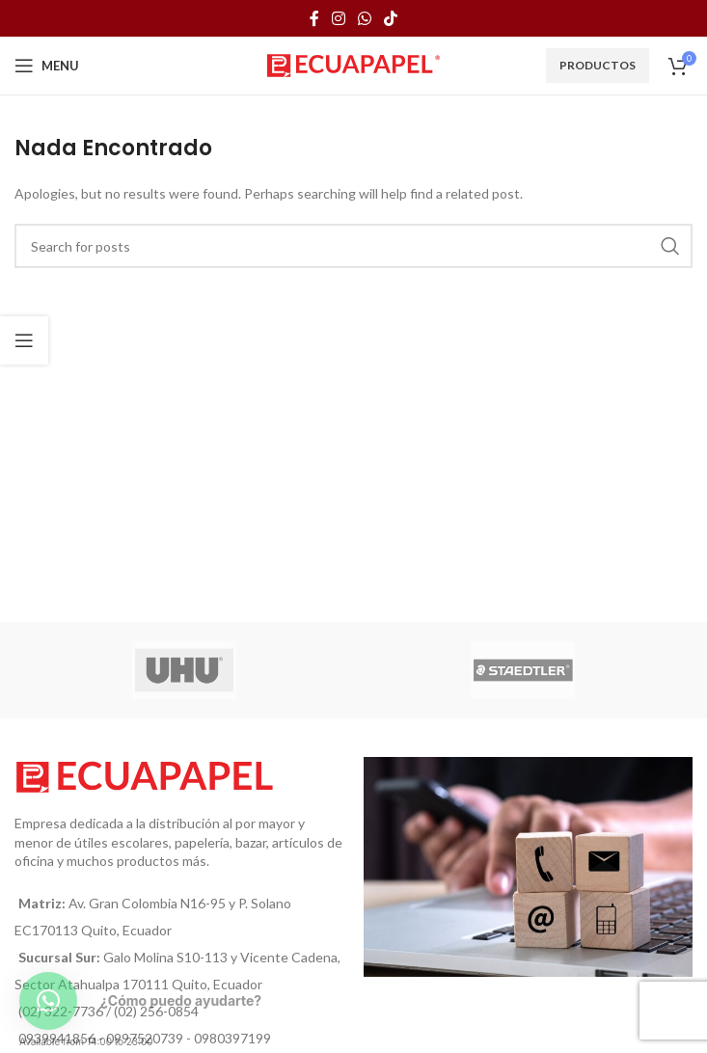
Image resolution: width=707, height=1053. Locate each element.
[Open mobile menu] (47, 65)
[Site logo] (353, 64)
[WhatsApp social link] (365, 18)
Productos (597, 65)
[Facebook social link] (314, 18)
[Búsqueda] (353, 246)
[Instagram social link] (338, 18)
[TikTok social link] (391, 18)
